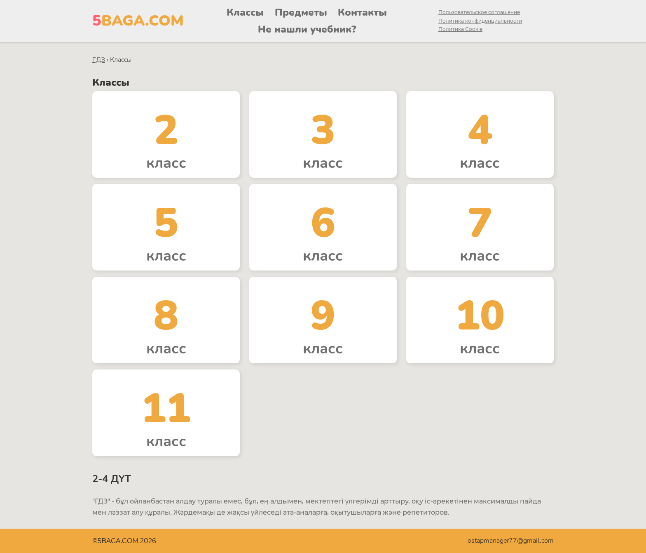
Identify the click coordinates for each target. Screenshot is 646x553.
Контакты (362, 12)
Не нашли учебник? (307, 29)
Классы (245, 12)
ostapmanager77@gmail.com (511, 540)
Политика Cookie (460, 29)
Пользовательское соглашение (479, 12)
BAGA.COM (138, 21)
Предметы (301, 12)
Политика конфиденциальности (480, 21)
